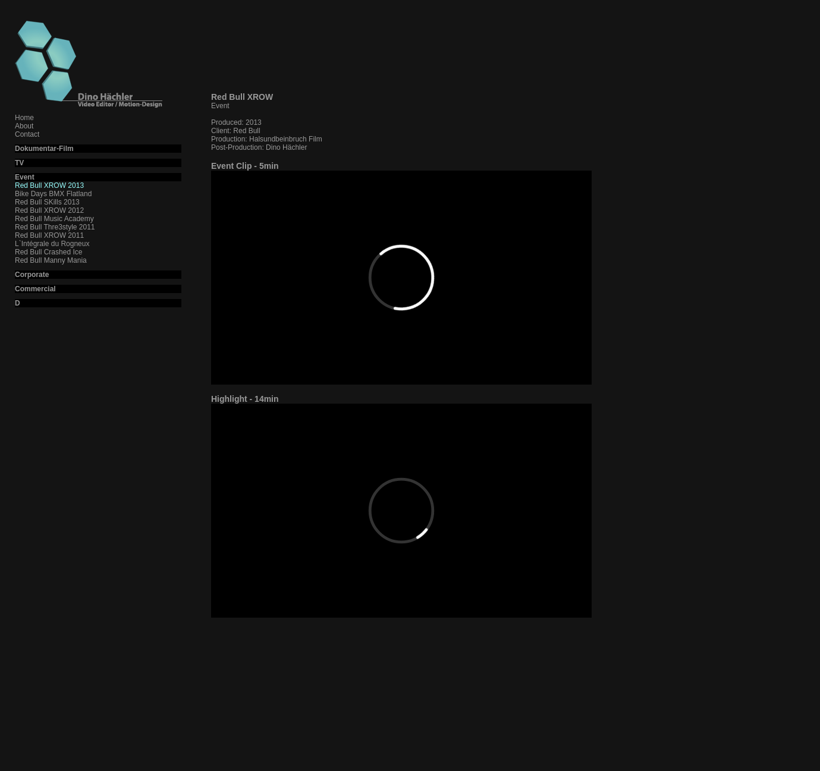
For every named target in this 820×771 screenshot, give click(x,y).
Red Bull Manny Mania (51, 260)
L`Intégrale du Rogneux (52, 244)
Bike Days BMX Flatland (53, 194)
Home (24, 118)
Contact (27, 134)
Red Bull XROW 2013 (49, 185)
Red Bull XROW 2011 (49, 235)
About (24, 126)
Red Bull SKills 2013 (47, 202)
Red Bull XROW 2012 (49, 210)
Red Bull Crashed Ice (48, 252)
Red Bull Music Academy (54, 219)
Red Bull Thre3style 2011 (55, 227)
